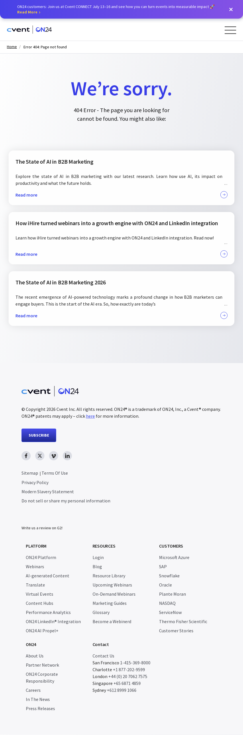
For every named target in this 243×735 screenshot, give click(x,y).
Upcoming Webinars (112, 585)
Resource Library (109, 576)
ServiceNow (170, 612)
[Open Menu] (230, 30)
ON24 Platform (41, 557)
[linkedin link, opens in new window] (67, 455)
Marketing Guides (110, 603)
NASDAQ (167, 603)
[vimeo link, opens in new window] (53, 455)
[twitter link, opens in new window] (39, 455)
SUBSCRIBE (39, 435)
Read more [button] (121, 194)
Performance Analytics (48, 612)
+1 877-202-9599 (129, 670)
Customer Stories (176, 631)
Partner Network (42, 665)
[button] (231, 9)
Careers (33, 690)
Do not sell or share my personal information (65, 501)
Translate (35, 585)
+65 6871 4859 (127, 683)
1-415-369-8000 (135, 663)
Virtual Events (39, 594)
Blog (97, 567)
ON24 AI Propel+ (42, 631)
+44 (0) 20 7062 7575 (127, 676)
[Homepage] (29, 29)
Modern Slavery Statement (47, 491)
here (90, 416)
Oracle (165, 585)
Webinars (35, 567)
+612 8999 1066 (121, 690)
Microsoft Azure (174, 557)
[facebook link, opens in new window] (26, 455)
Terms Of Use (55, 473)
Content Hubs (39, 603)
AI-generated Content (47, 576)
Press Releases (40, 709)
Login (98, 557)
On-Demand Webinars (114, 594)
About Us (35, 656)
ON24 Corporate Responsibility (42, 677)
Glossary (101, 612)
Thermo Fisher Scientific (183, 622)
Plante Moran (172, 594)
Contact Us (103, 656)
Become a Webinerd (112, 622)
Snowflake (169, 576)
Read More (27, 12)
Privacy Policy (34, 482)
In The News (38, 699)
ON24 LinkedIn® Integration (53, 622)
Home (12, 46)
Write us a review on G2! (41, 528)
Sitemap (29, 473)
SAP (163, 567)
